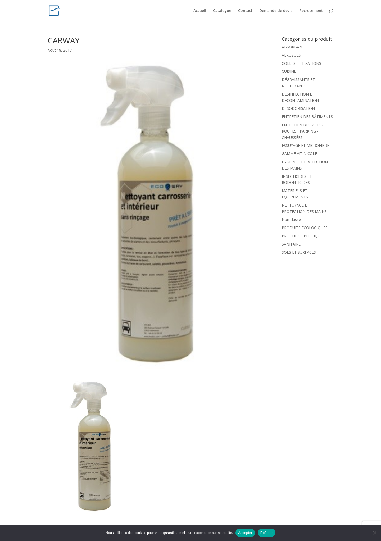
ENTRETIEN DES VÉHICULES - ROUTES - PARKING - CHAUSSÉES (307, 131)
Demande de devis (275, 11)
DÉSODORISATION (298, 108)
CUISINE (289, 71)
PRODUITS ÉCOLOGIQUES (305, 227)
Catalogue (222, 11)
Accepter (245, 533)
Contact (245, 11)
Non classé (291, 219)
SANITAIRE (291, 244)
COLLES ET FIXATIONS (301, 63)
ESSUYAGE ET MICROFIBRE (305, 145)
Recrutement (311, 11)
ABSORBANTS (294, 46)
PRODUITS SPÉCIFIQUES (303, 235)
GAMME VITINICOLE (299, 153)
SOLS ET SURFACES (299, 252)
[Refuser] (374, 532)
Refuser (266, 533)
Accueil (199, 11)
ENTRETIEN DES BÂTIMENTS (307, 116)
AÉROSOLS (291, 55)
